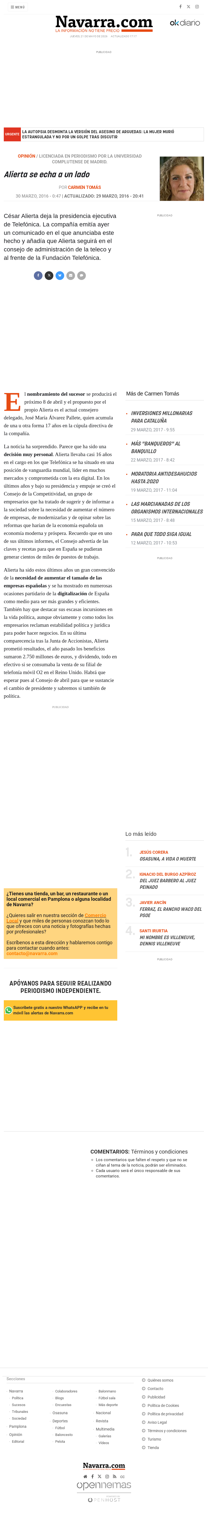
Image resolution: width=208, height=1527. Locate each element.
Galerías (105, 1436)
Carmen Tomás (84, 187)
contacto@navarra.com (32, 953)
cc (122, 1476)
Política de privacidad (165, 1414)
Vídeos (104, 1443)
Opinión (15, 1434)
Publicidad (156, 1397)
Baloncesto (64, 1435)
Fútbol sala (107, 1398)
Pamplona (18, 1426)
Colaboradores (66, 1391)
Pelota (60, 1441)
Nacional (103, 1413)
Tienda (153, 1447)
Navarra (16, 1391)
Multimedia (105, 1429)
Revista (102, 1421)
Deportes (60, 1421)
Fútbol (60, 1428)
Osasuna (60, 1413)
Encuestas (63, 1405)
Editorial (18, 1441)
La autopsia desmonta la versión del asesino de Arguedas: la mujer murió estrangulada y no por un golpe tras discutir (98, 134)
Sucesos (18, 1405)
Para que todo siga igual (161, 534)
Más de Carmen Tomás (152, 394)
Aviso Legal (157, 1422)
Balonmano (107, 1391)
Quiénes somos (160, 1380)
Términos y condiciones (159, 1151)
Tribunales (20, 1412)
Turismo (154, 1439)
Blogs (59, 1398)
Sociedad (19, 1418)
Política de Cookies (163, 1405)
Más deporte (108, 1405)
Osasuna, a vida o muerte (167, 859)
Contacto (155, 1388)
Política (17, 1398)
